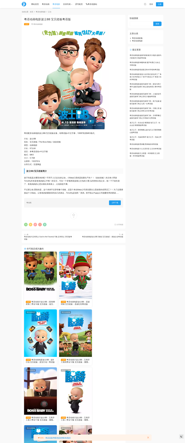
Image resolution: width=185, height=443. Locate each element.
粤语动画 (45, 4)
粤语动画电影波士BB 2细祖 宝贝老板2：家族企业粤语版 (102, 237)
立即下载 (115, 203)
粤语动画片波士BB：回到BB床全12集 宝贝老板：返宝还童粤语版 (73, 419)
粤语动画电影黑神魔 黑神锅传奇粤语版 (144, 144)
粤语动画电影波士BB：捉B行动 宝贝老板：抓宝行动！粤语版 (106, 303)
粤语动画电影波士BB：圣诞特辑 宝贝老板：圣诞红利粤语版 (73, 303)
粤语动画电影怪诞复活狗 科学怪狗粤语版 (145, 70)
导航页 (79, 4)
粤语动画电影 (38, 24)
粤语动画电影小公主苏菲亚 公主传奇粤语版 (145, 149)
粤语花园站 (91, 4)
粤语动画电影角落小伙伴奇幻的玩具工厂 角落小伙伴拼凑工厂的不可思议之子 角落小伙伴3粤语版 (145, 76)
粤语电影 (56, 4)
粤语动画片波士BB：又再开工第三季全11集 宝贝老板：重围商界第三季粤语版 (73, 361)
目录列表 (67, 4)
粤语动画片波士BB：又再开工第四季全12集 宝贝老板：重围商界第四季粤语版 (39, 361)
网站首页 (35, 4)
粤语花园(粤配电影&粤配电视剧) (58, 438)
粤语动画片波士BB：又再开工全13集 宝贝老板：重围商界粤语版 (39, 419)
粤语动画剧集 (31, 254)
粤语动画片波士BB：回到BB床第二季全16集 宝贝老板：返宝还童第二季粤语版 (39, 303)
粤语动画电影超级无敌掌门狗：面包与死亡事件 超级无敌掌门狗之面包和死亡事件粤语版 (145, 86)
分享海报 (118, 225)
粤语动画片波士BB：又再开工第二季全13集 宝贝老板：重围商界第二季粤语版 (107, 361)
